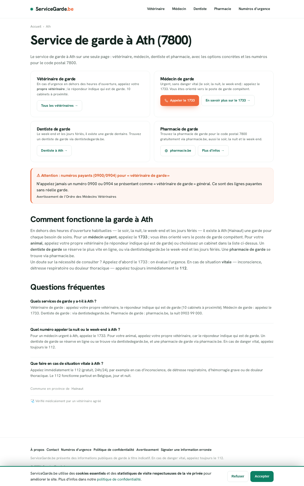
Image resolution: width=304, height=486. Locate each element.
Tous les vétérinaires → (59, 105)
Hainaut (77, 388)
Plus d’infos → (213, 150)
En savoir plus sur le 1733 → (228, 100)
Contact (53, 450)
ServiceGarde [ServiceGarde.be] (54, 9)
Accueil (35, 26)
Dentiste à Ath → (54, 150)
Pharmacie (222, 8)
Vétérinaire (156, 8)
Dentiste (200, 8)
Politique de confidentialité (114, 450)
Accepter (262, 476)
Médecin (179, 8)
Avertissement (147, 450)
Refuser (238, 476)
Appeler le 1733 (180, 100)
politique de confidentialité (119, 479)
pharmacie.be (178, 150)
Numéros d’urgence (254, 8)
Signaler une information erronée (186, 450)
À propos (37, 450)
